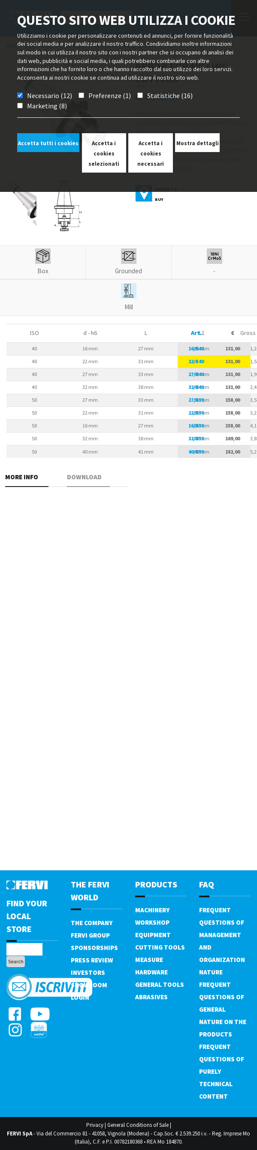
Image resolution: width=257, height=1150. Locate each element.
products (156, 884)
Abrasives (151, 997)
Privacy (94, 1125)
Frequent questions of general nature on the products (222, 1009)
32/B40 (196, 387)
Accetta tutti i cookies (48, 143)
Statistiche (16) (170, 95)
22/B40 (196, 361)
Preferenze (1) (109, 95)
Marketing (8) (47, 106)
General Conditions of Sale (138, 1125)
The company (91, 923)
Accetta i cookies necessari (150, 153)
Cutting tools (160, 947)
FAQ (206, 884)
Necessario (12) (49, 95)
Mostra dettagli (197, 143)
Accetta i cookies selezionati (103, 153)
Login (80, 997)
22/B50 (196, 412)
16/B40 (196, 348)
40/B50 (196, 451)
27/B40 (196, 374)
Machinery (152, 910)
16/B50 (196, 425)
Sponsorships (94, 948)
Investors (88, 972)
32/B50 (196, 438)
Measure (149, 960)
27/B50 (196, 400)
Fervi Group (90, 935)
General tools (159, 984)
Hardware (151, 972)
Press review (92, 960)
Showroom (89, 985)
